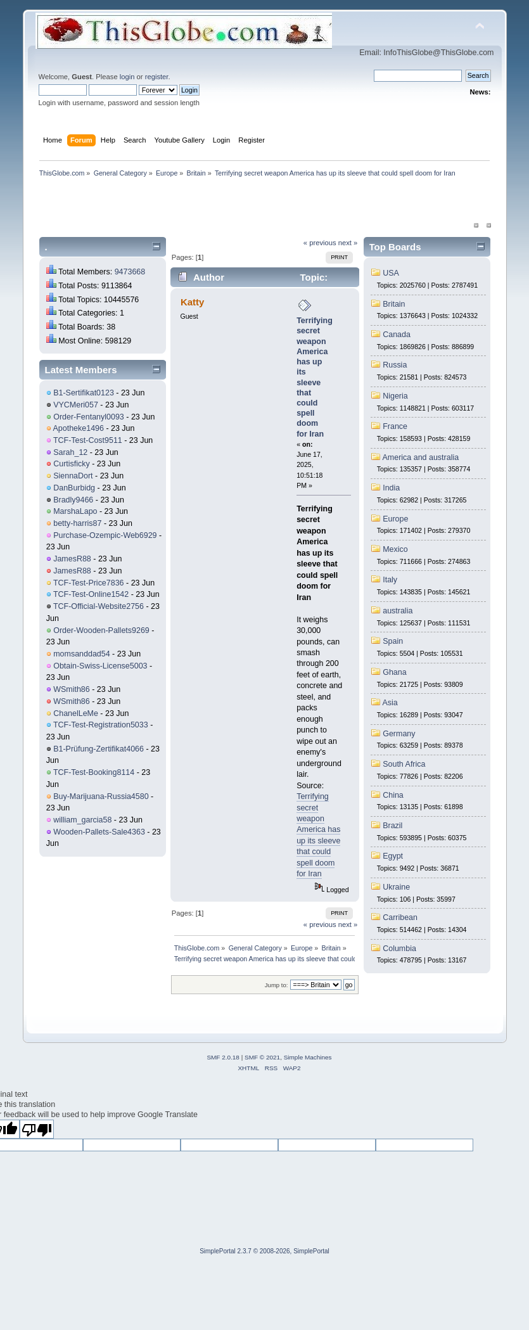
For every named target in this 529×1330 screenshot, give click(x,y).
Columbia (399, 948)
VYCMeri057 (75, 404)
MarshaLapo (75, 511)
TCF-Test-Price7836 (88, 583)
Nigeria (395, 396)
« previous (319, 242)
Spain (393, 641)
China (393, 795)
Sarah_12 (70, 452)
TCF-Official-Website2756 (98, 606)
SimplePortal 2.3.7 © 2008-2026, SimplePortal (264, 1251)
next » (348, 242)
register (157, 76)
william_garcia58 (82, 819)
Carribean (400, 917)
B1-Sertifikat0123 (83, 392)
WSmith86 (71, 689)
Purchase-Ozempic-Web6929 (104, 535)
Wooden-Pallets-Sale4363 (99, 832)
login (127, 76)
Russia (395, 365)
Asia (390, 702)
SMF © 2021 (262, 1057)
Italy (390, 579)
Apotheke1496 (78, 428)
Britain (394, 304)
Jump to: (276, 985)
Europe (395, 519)
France (395, 426)
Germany (399, 733)
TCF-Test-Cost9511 (87, 440)
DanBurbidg (74, 487)
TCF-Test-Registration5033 (100, 724)
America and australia (421, 457)
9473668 (130, 271)
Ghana (394, 672)
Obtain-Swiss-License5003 (100, 666)
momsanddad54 (81, 653)
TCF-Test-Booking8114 (93, 772)
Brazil (392, 825)
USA (391, 273)
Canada (397, 334)
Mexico (395, 549)
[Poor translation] (37, 1129)
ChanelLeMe (75, 713)
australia (397, 610)
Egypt (393, 856)
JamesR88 (72, 558)
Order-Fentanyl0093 (88, 416)
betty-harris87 (77, 523)
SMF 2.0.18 (223, 1057)
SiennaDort (72, 475)
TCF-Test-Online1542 (91, 594)
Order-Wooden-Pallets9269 (101, 630)
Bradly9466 (73, 500)
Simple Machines (308, 1057)
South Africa (404, 764)
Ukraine (396, 887)
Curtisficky (71, 463)
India (391, 487)
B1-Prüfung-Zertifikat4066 (98, 749)
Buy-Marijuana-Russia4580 (100, 796)
